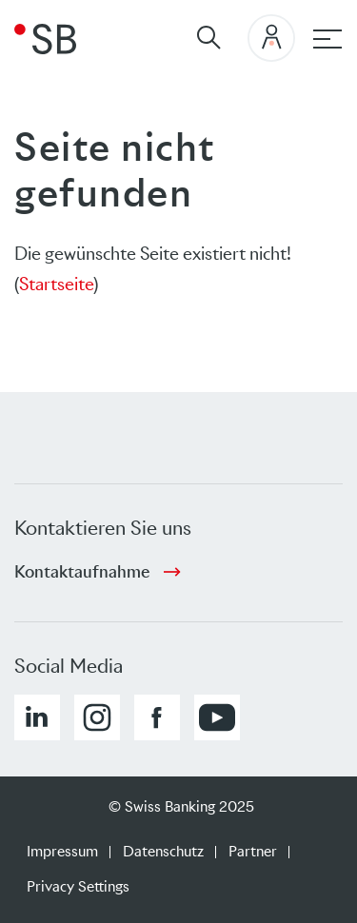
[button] (37, 717)
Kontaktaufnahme (81, 571)
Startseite (56, 284)
